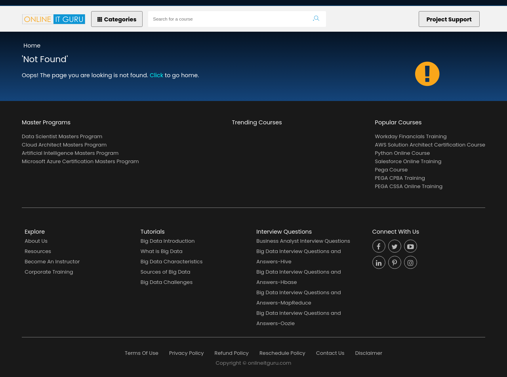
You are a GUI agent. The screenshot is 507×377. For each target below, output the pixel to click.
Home (31, 46)
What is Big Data (162, 251)
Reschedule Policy (282, 353)
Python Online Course (402, 153)
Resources (38, 251)
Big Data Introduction (168, 241)
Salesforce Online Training (408, 161)
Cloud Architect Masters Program (64, 145)
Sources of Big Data (166, 272)
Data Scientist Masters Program (62, 136)
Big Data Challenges (167, 282)
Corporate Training (49, 272)
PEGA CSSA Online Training (409, 186)
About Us (36, 241)
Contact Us (330, 353)
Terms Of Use (141, 353)
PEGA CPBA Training (400, 178)
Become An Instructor (52, 261)
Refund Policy (232, 353)
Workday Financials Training (411, 136)
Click (156, 75)
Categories (117, 19)
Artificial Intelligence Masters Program (70, 153)
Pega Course (391, 169)
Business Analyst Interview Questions (303, 241)
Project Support (449, 19)
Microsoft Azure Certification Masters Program (80, 161)
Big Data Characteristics (172, 261)
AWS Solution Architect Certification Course (430, 145)
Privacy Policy (186, 353)
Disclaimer (368, 353)
